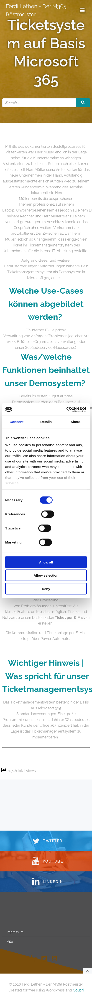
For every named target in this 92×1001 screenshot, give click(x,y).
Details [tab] (46, 422)
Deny (46, 588)
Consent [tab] (16, 422)
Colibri (78, 990)
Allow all (46, 562)
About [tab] (75, 422)
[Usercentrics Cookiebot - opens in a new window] (66, 409)
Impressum (15, 932)
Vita (10, 941)
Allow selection (45, 575)
